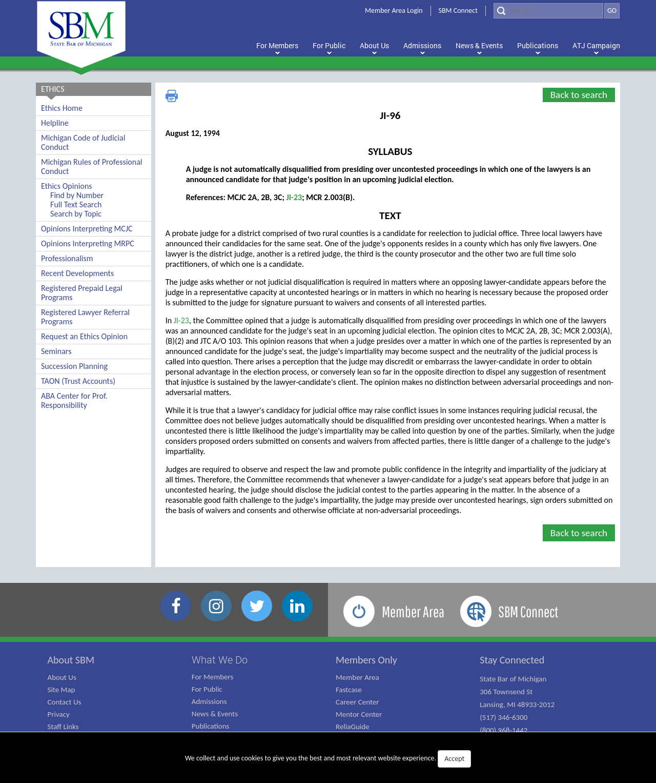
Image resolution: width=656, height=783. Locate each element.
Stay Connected (512, 660)
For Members (213, 676)
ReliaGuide (353, 726)
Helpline (55, 123)
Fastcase (349, 689)
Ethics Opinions (66, 186)
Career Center (357, 702)
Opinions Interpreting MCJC (87, 228)
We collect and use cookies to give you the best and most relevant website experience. (328, 759)
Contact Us (64, 702)
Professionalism (67, 258)
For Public (207, 689)
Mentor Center (359, 714)
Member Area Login (394, 10)
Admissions (209, 701)
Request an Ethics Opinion (84, 336)
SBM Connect (458, 10)
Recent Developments (77, 273)
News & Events (215, 713)
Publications (211, 726)
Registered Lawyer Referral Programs (85, 316)
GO (612, 10)
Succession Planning (74, 366)
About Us (62, 677)
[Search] (548, 10)
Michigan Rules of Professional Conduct (91, 166)
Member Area (357, 677)
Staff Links (63, 726)
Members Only (366, 660)
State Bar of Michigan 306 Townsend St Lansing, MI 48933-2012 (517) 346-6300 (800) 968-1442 (517, 704)
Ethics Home (62, 108)
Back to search (578, 95)
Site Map (61, 689)
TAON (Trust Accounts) (78, 381)
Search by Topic (75, 214)
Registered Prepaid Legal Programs (81, 292)
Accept (454, 758)
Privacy (59, 714)
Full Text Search (75, 204)
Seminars (56, 351)
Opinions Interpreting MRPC (87, 243)
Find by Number (77, 195)
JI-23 (294, 197)
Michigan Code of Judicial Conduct (83, 142)
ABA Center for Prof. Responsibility (74, 400)
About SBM (71, 660)
